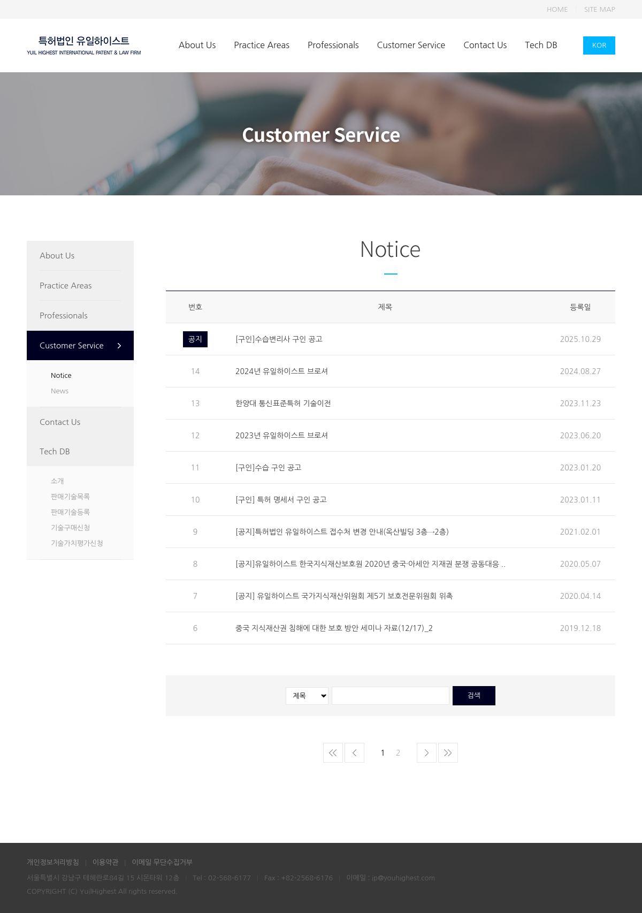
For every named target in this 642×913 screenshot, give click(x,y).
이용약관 (106, 862)
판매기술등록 (70, 512)
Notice (61, 375)
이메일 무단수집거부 (162, 862)
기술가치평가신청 (77, 543)
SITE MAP (599, 9)
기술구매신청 (70, 527)
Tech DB (541, 45)
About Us (197, 45)
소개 (57, 481)
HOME (557, 9)
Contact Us (485, 45)
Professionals (333, 45)
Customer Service (411, 45)
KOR (599, 45)
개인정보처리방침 (53, 862)
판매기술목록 (70, 496)
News (59, 390)
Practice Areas (261, 45)
